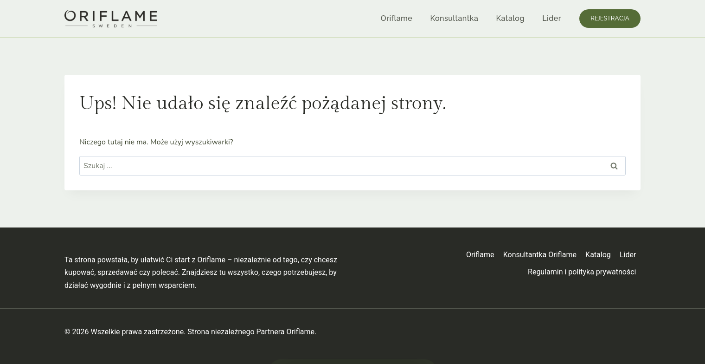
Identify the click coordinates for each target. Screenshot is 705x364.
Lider (551, 18)
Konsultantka (454, 18)
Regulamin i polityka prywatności (582, 271)
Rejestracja (609, 18)
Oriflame (396, 18)
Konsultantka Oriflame (540, 254)
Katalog (510, 18)
